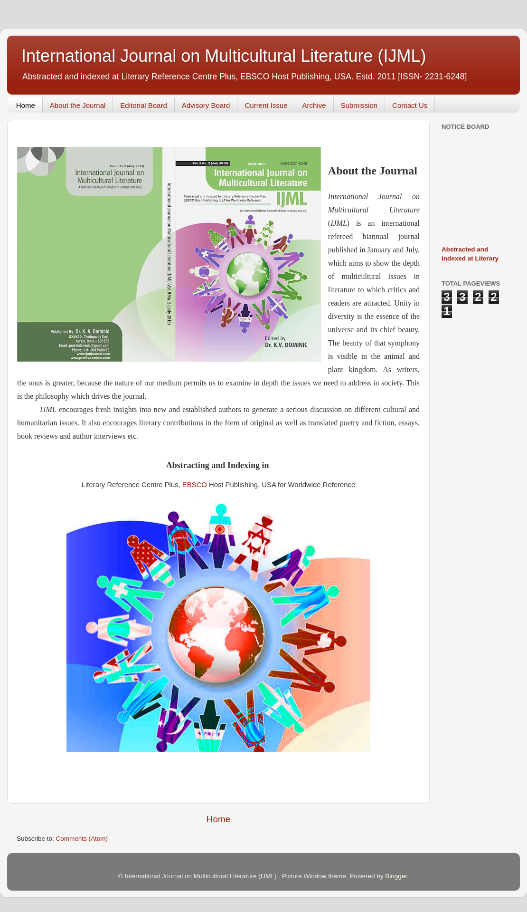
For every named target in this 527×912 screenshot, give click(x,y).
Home (25, 105)
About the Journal (78, 105)
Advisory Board (206, 105)
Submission (359, 105)
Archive (314, 105)
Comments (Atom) (82, 838)
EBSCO (194, 485)
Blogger (396, 876)
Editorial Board (143, 105)
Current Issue (266, 105)
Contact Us (409, 105)
